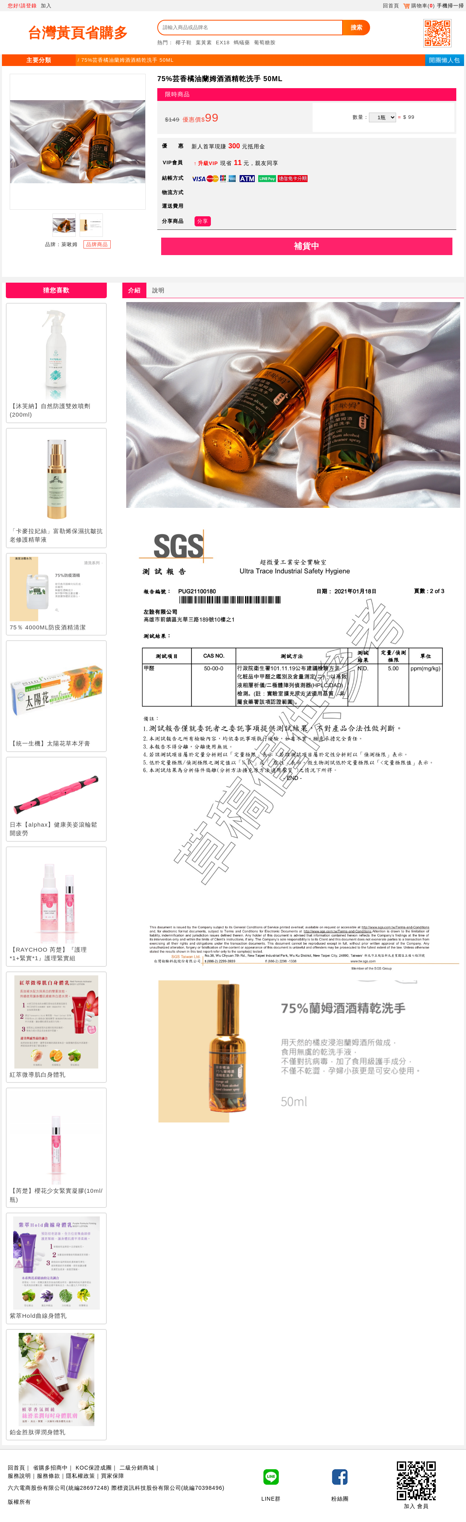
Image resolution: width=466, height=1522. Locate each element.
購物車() (419, 6)
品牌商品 (97, 244)
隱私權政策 (80, 1476)
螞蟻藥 (242, 42)
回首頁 (391, 6)
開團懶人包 (444, 60)
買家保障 (112, 1476)
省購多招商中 (50, 1468)
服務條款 (48, 1476)
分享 (202, 221)
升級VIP (208, 163)
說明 (158, 290)
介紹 (134, 290)
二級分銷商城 (137, 1468)
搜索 (356, 27)
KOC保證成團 (94, 1468)
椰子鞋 (184, 42)
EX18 (223, 42)
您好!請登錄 (22, 6)
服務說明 (19, 1476)
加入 (46, 6)
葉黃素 (204, 42)
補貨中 (307, 246)
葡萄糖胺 (265, 42)
